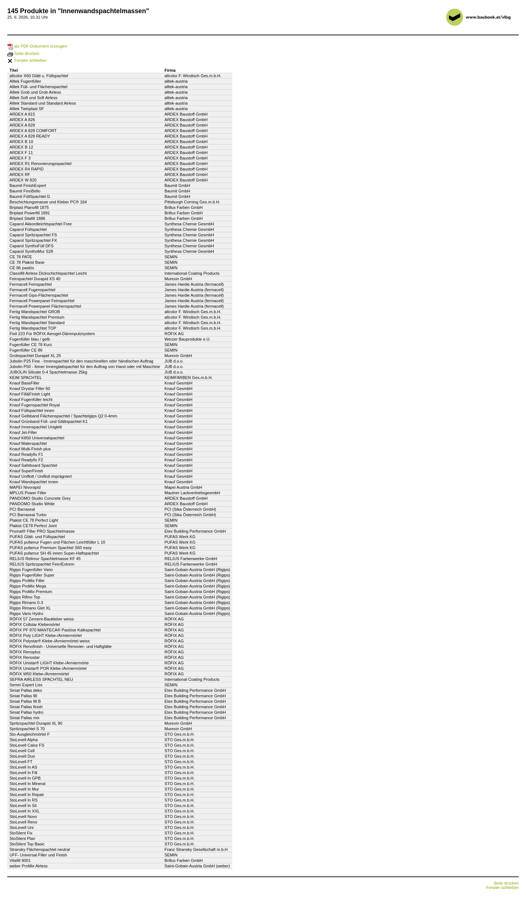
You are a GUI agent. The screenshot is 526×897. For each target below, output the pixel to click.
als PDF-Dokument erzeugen (37, 46)
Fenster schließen (27, 60)
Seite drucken (23, 53)
